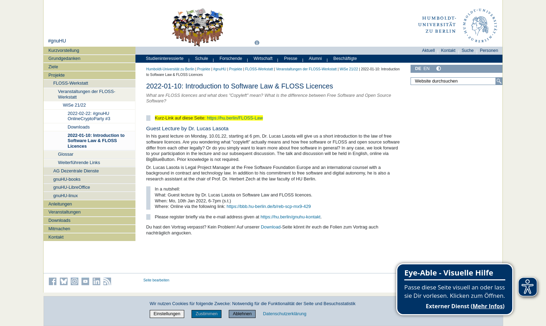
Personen (489, 50)
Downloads (78, 127)
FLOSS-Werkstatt (70, 83)
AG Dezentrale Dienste (76, 170)
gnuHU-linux (65, 195)
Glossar (65, 154)
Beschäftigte (345, 58)
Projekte (56, 75)
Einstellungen (167, 313)
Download (271, 227)
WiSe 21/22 (74, 105)
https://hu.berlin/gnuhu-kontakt (290, 216)
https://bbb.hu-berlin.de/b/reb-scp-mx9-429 (269, 206)
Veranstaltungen (64, 212)
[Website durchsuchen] (456, 81)
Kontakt (55, 237)
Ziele (53, 66)
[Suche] (499, 81)
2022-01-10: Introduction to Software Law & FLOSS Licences (96, 141)
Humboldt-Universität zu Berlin (170, 69)
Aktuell (428, 50)
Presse (290, 58)
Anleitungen (60, 204)
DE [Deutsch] (418, 68)
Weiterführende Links (79, 162)
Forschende (231, 58)
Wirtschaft (263, 58)
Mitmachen (59, 228)
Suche (468, 50)
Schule (201, 58)
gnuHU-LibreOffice (71, 187)
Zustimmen (207, 313)
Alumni (315, 58)
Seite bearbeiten (156, 280)
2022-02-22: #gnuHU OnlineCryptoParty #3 (89, 116)
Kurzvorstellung (63, 50)
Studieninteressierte (165, 58)
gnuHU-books (66, 179)
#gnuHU (57, 41)
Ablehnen (242, 313)
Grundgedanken (64, 58)
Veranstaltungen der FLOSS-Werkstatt (86, 94)
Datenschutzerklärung (284, 313)
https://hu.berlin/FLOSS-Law (235, 118)
